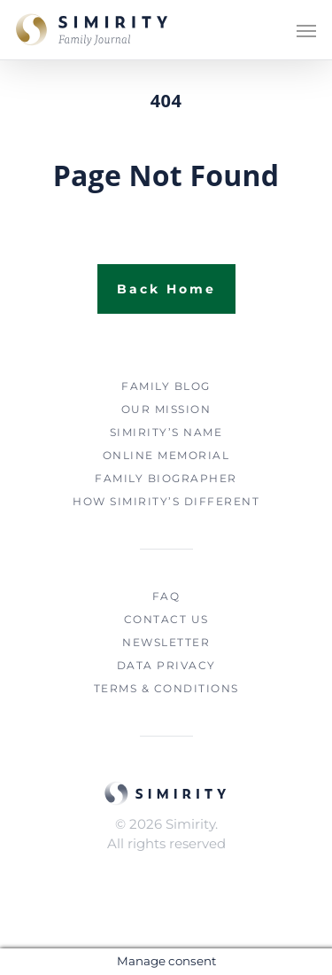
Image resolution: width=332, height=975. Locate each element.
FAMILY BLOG (166, 386)
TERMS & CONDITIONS (166, 688)
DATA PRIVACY (166, 665)
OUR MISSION (166, 409)
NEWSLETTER (166, 642)
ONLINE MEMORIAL (166, 455)
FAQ (166, 596)
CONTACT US (166, 619)
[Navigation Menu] (306, 30)
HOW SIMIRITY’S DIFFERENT (166, 501)
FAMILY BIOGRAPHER (166, 478)
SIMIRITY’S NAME (166, 432)
